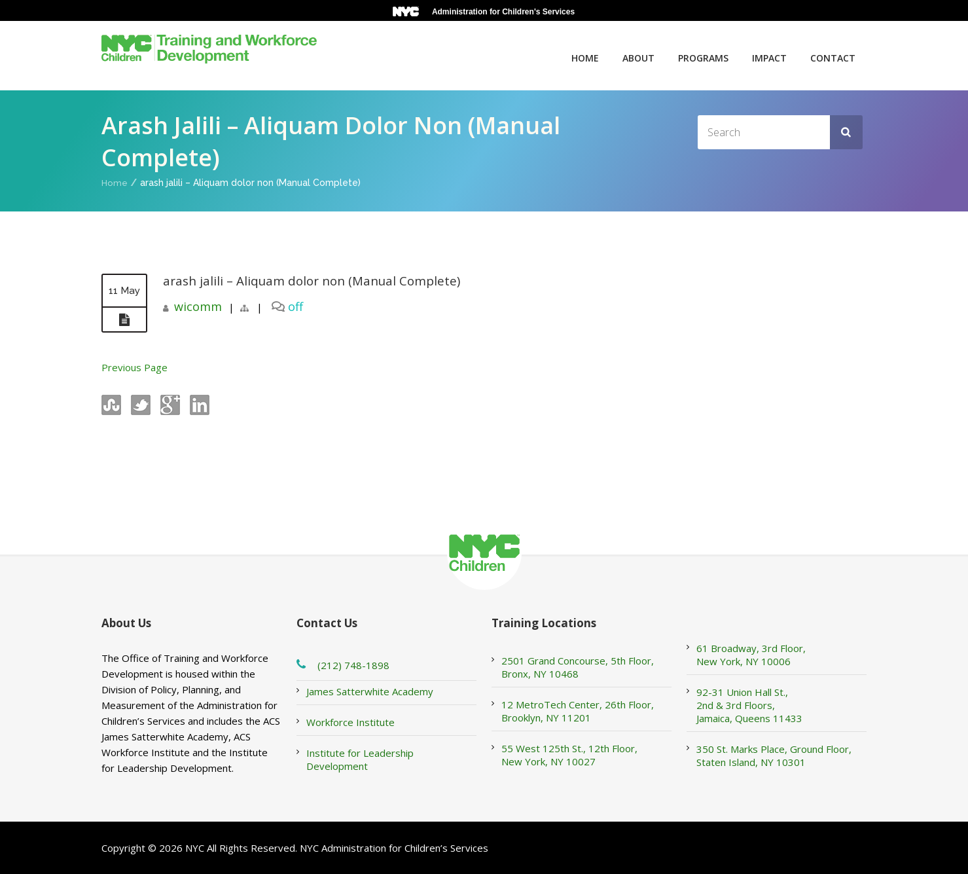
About (638, 58)
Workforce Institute (350, 722)
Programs (703, 58)
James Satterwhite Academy (369, 691)
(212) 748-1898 (353, 665)
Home (585, 58)
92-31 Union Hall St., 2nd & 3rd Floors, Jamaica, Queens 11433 (749, 705)
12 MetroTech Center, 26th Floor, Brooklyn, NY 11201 (577, 711)
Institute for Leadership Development (360, 759)
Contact (832, 58)
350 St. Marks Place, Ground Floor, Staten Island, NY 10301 (773, 755)
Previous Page (134, 367)
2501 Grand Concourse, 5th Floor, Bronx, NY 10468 (577, 667)
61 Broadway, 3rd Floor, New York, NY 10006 (751, 655)
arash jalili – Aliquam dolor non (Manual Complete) (318, 280)
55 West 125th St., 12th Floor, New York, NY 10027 (569, 755)
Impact (769, 58)
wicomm (198, 306)
